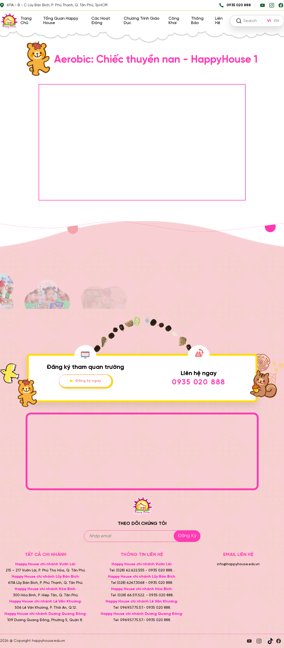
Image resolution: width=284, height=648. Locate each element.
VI (269, 21)
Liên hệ (219, 20)
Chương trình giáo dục (141, 20)
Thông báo (197, 20)
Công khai (174, 20)
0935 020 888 (199, 382)
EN (276, 21)
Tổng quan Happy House (60, 20)
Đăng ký (187, 535)
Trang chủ (26, 20)
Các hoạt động (100, 20)
